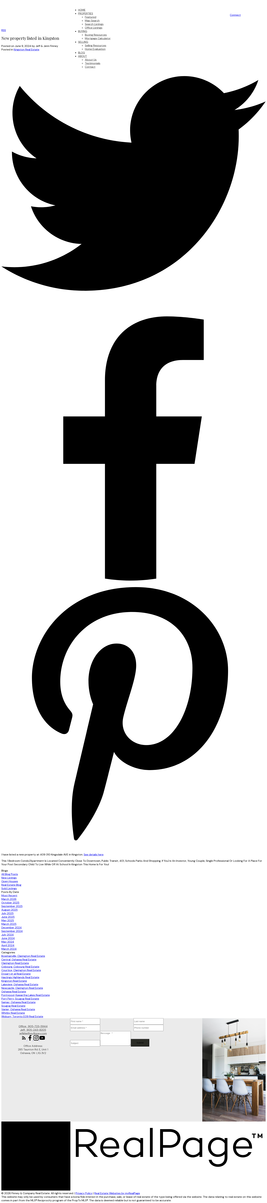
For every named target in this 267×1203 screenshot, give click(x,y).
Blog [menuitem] (81, 52)
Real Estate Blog (11, 885)
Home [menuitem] (82, 10)
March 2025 (8, 924)
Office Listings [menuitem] (93, 27)
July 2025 (7, 913)
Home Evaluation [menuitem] (95, 49)
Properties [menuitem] (85, 13)
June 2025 (8, 917)
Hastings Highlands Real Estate (20, 977)
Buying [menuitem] (82, 31)
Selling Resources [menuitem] (95, 45)
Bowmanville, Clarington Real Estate (23, 956)
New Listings (9, 878)
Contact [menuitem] (90, 67)
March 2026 (8, 899)
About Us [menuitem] (91, 59)
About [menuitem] (82, 56)
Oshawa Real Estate (13, 991)
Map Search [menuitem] (92, 20)
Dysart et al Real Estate (16, 974)
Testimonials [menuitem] (92, 63)
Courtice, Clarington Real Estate (21, 970)
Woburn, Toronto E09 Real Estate (22, 1016)
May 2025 (7, 920)
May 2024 (7, 942)
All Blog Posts (9, 874)
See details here (94, 854)
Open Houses (9, 881)
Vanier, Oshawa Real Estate (18, 1009)
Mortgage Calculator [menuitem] (98, 38)
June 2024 (8, 938)
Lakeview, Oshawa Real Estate (19, 984)
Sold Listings (9, 888)
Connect (235, 15)
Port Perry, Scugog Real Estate (20, 998)
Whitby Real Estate (13, 1013)
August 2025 (9, 910)
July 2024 (7, 934)
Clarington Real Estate (15, 963)
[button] (235, 15)
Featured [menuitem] (90, 17)
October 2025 (10, 902)
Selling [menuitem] (83, 42)
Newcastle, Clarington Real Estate (22, 988)
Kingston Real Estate (26, 49)
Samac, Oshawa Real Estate (18, 1002)
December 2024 (11, 927)
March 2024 (9, 949)
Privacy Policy (84, 1193)
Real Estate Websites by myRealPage (117, 1193)
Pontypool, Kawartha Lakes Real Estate (25, 995)
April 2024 (7, 945)
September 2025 (12, 906)
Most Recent (9, 895)
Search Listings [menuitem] (94, 24)
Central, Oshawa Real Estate (18, 959)
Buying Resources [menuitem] (96, 35)
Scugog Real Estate (13, 1006)
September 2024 (12, 931)
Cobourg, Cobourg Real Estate (20, 966)
